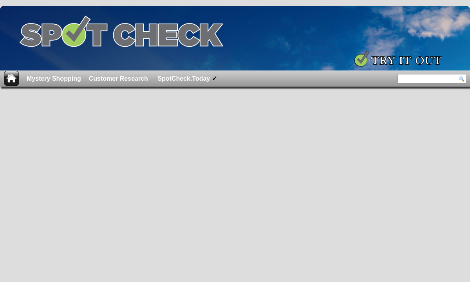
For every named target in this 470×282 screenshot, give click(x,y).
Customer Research (118, 78)
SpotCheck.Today (186, 78)
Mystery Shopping (54, 78)
